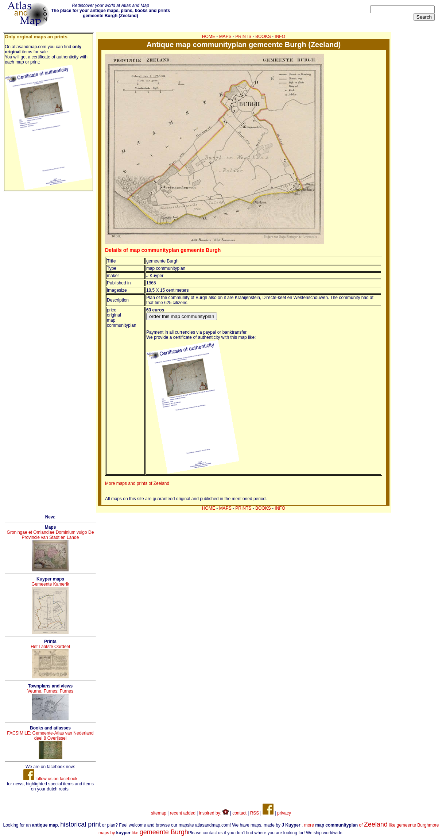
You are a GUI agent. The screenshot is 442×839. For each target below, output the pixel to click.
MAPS (225, 36)
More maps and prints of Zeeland (137, 483)
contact (239, 813)
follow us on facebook (50, 778)
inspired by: (214, 813)
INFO (280, 36)
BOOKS (263, 36)
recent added (182, 813)
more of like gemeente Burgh (366, 825)
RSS (254, 813)
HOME (208, 36)
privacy (284, 813)
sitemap (158, 813)
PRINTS (243, 36)
